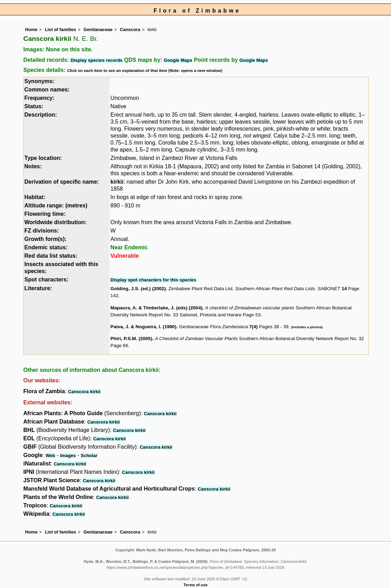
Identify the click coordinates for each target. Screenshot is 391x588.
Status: (33, 106)
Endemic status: (46, 247)
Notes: (33, 166)
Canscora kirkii (84, 391)
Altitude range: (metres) (55, 205)
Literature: (38, 288)
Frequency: (39, 98)
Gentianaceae (97, 29)
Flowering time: (45, 214)
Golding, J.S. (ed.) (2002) (138, 288)
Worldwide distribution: (55, 222)
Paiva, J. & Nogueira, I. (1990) (143, 326)
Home (31, 29)
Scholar (89, 455)
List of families (60, 29)
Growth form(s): (45, 239)
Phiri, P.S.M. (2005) (131, 338)
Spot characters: (46, 279)
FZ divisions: (41, 231)
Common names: (47, 90)
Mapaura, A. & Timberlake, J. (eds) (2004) (156, 307)
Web (50, 455)
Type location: (43, 158)
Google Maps (178, 60)
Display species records (97, 60)
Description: (40, 115)
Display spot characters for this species (153, 279)
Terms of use (196, 585)
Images (68, 455)
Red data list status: (51, 256)
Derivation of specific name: (61, 182)
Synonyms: (39, 81)
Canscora (130, 29)
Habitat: (34, 197)
